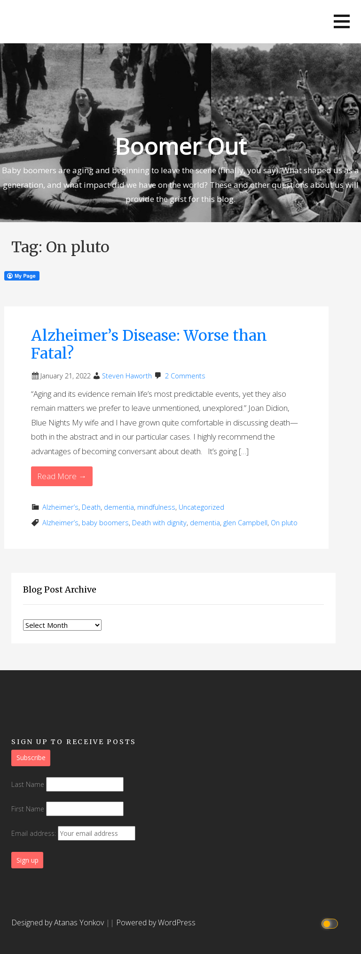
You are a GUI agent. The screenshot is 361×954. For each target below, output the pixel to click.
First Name (27, 808)
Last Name (27, 784)
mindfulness (156, 507)
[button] (341, 21)
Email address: (73, 833)
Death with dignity (159, 522)
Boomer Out (180, 146)
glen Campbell (245, 522)
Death (91, 507)
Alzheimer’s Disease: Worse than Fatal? (149, 344)
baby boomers (105, 522)
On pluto (284, 522)
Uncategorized (201, 507)
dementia (119, 507)
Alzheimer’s (60, 507)
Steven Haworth (127, 375)
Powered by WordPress (156, 922)
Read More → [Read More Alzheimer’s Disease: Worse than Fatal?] (61, 476)
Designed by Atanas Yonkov (58, 922)
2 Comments (185, 375)
